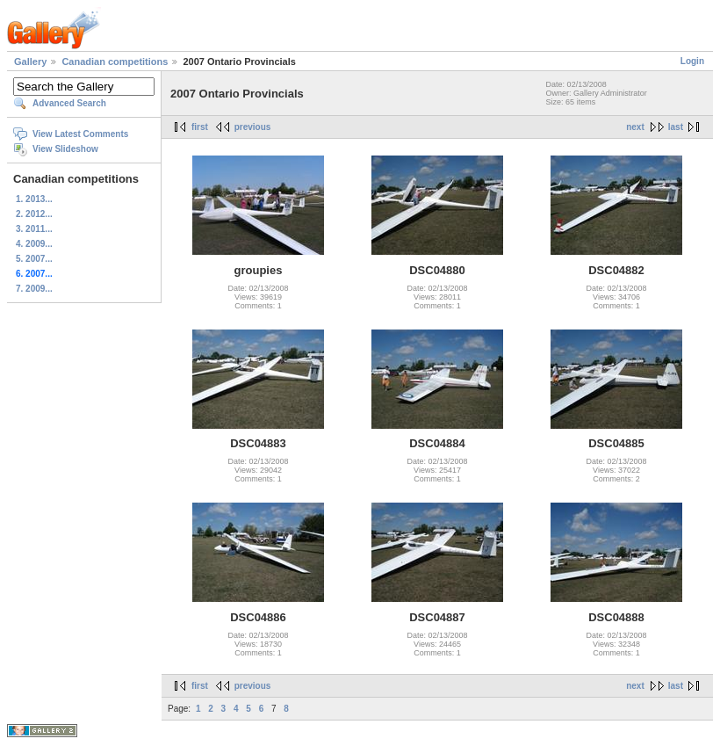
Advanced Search (69, 103)
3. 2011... (34, 229)
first (199, 127)
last (675, 127)
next (635, 127)
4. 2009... (34, 244)
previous (252, 127)
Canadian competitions (114, 61)
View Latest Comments (80, 134)
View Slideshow (65, 149)
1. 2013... (34, 199)
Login (692, 61)
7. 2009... (34, 288)
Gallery (30, 61)
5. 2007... (34, 259)
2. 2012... (34, 214)
